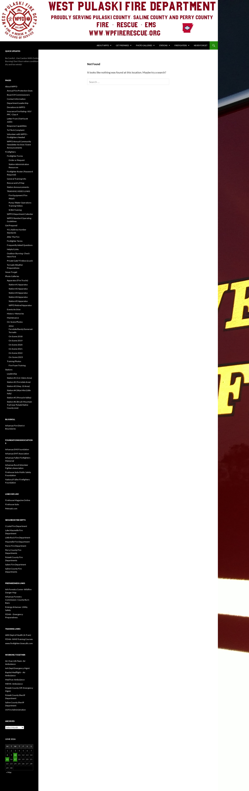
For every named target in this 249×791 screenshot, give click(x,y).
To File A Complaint (15, 130)
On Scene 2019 (15, 340)
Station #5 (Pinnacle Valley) (19, 397)
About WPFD (103, 45)
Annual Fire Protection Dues (20, 90)
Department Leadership (17, 103)
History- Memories (15, 313)
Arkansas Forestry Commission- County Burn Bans (17, 599)
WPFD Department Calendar (20, 214)
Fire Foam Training (17, 365)
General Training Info (16, 178)
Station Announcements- (18, 187)
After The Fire (13, 237)
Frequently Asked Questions (20, 245)
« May (8, 772)
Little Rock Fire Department (17, 537)
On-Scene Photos (15, 322)
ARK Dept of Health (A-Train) (18, 635)
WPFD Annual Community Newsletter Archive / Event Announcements (19, 144)
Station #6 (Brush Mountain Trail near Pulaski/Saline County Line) (19, 404)
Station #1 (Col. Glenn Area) (19, 378)
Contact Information (16, 99)
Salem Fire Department (15, 564)
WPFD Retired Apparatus (20, 305)
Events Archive (13, 309)
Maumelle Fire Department (17, 541)
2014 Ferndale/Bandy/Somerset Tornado (21, 329)
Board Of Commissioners (18, 94)
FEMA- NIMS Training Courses (19, 639)
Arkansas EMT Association (17, 453)
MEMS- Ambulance (14, 683)
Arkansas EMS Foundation (17, 449)
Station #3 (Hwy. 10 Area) (18, 386)
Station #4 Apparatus (18, 297)
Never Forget (200, 45)
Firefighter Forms (15, 156)
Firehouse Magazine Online (17, 500)
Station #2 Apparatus (18, 288)
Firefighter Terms (14, 241)
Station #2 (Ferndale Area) (19, 382)
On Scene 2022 (15, 353)
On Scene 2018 (15, 336)
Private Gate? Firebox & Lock (20, 260)
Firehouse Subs (12, 504)
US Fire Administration (15, 709)
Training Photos (14, 361)
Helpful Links (13, 249)
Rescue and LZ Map (15, 183)
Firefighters (180, 45)
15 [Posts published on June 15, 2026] (7, 759)
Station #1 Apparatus (18, 284)
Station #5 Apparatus (18, 301)
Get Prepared (122, 45)
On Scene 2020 (15, 344)
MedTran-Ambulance (15, 679)
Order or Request (17, 160)
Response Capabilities (17, 126)
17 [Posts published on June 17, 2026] (15, 759)
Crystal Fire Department (16, 526)
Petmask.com (11, 508)
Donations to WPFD (16, 107)
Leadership (12, 373)
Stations (163, 45)
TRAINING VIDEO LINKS (18, 191)
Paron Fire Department (15, 546)
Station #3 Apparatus (18, 293)
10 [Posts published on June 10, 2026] (15, 755)
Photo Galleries (144, 45)
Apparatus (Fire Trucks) (17, 280)
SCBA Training (15, 210)
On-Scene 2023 (16, 357)
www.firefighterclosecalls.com (19, 643)
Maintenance (13, 317)
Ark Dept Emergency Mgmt (17, 668)
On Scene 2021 (15, 349)
